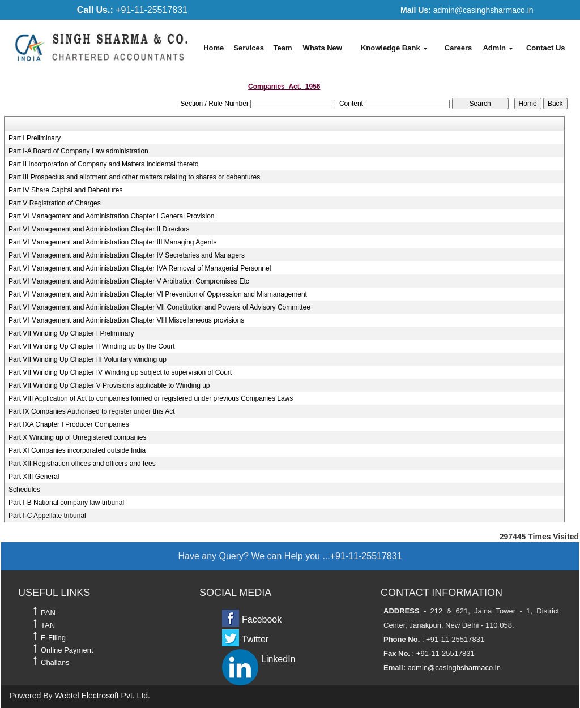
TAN (48, 625)
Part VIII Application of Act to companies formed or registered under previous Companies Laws (150, 398)
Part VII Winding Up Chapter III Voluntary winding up (87, 359)
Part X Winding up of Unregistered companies (77, 437)
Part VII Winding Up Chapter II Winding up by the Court (91, 346)
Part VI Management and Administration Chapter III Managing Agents (112, 242)
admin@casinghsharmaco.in (466, 10)
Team (282, 48)
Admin (498, 48)
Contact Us (545, 48)
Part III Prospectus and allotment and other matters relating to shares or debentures (134, 177)
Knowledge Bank (394, 48)
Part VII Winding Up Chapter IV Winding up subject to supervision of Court (120, 372)
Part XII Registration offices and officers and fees (82, 463)
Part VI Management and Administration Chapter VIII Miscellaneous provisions (126, 320)
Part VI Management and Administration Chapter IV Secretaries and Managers (126, 255)
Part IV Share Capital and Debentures (65, 190)
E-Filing (53, 637)
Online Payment (67, 650)
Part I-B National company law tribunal (66, 503)
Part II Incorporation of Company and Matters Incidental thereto (103, 164)
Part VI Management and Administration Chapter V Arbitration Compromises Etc (128, 281)
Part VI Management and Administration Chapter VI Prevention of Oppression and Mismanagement (157, 294)
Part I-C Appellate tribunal (47, 516)
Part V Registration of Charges (54, 203)
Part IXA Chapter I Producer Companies (68, 424)
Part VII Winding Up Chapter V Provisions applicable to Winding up (109, 385)
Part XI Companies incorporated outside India (77, 450)
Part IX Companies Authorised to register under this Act (91, 411)
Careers (458, 48)
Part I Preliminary (34, 138)
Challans (55, 662)
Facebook (262, 619)
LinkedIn (278, 659)
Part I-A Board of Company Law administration (78, 151)
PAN (48, 612)
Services (248, 48)
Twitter (255, 639)
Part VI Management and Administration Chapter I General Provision (111, 216)
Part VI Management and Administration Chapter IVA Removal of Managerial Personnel (139, 268)
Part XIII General (33, 476)
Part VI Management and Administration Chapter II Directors (98, 229)
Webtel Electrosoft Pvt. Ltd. (102, 695)
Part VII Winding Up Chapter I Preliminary (71, 333)
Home (213, 48)
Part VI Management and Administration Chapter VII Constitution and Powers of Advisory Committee (159, 307)
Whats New (322, 48)
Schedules (24, 490)
